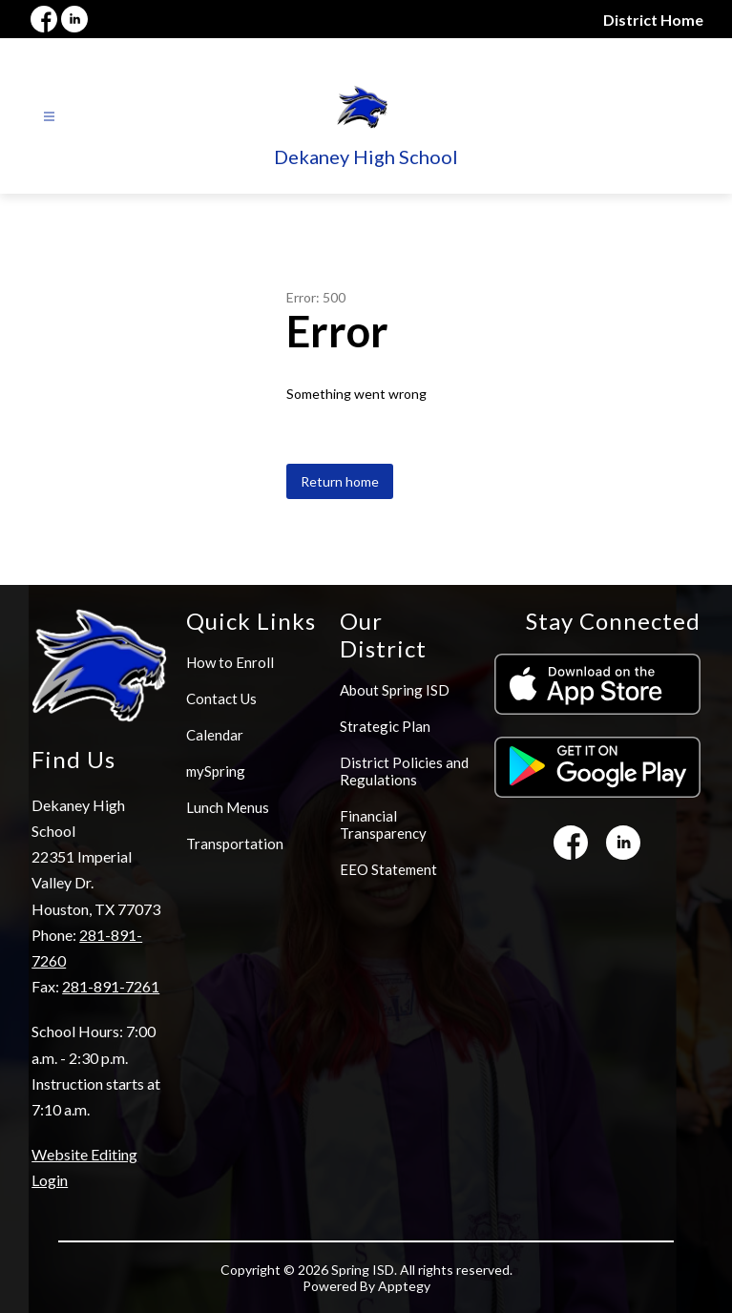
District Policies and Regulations (404, 771)
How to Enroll (230, 662)
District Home (653, 19)
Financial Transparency (383, 824)
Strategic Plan (385, 726)
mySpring (215, 771)
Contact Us (221, 698)
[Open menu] (49, 117)
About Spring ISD (395, 689)
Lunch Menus (227, 807)
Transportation (234, 843)
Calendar (214, 734)
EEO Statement (388, 869)
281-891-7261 (110, 986)
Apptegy (404, 1286)
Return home (340, 481)
